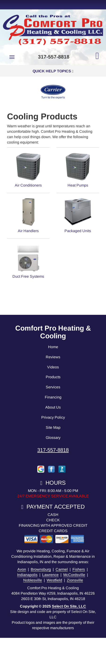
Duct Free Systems (28, 260)
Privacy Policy (53, 417)
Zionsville (75, 580)
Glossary (53, 438)
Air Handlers (28, 215)
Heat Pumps (78, 169)
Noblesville (32, 580)
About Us (53, 407)
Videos (53, 367)
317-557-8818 (53, 450)
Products (53, 377)
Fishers (78, 569)
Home (53, 347)
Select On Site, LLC (69, 606)
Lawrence (50, 575)
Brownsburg (41, 569)
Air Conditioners (28, 169)
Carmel (62, 569)
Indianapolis (27, 575)
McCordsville (74, 575)
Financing (53, 397)
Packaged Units (78, 215)
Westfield (54, 580)
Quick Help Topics (53, 71)
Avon (21, 569)
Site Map (53, 427)
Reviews (53, 357)
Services (53, 387)
